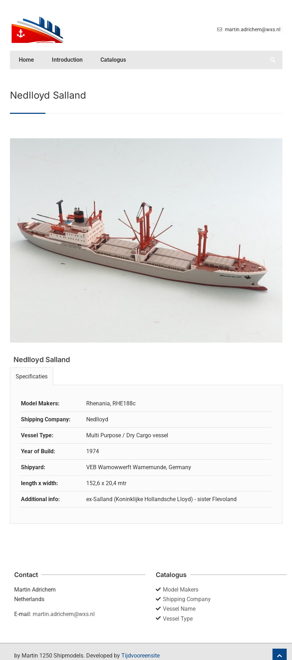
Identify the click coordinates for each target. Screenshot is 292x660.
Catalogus (113, 59)
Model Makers (180, 589)
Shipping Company (187, 599)
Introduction (67, 59)
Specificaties (32, 376)
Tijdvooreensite (140, 655)
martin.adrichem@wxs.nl (64, 614)
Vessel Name (179, 608)
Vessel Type (178, 618)
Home (26, 59)
